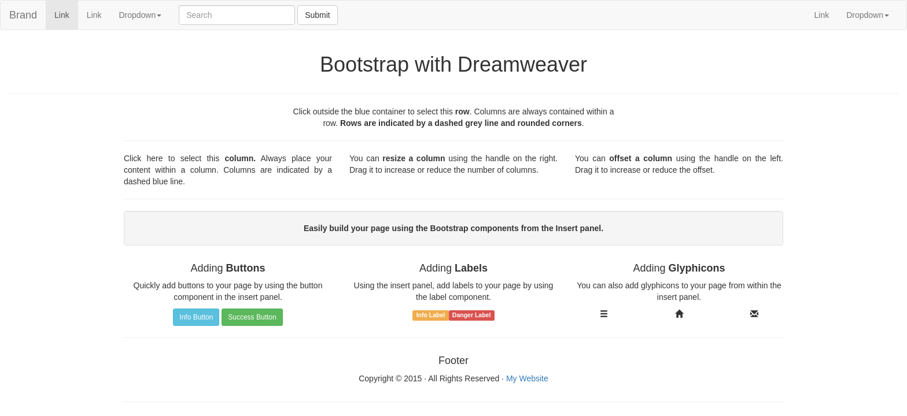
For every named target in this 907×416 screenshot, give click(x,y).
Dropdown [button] (140, 15)
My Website (527, 378)
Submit (317, 15)
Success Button (252, 317)
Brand (23, 15)
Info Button (196, 317)
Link (66, 14)
